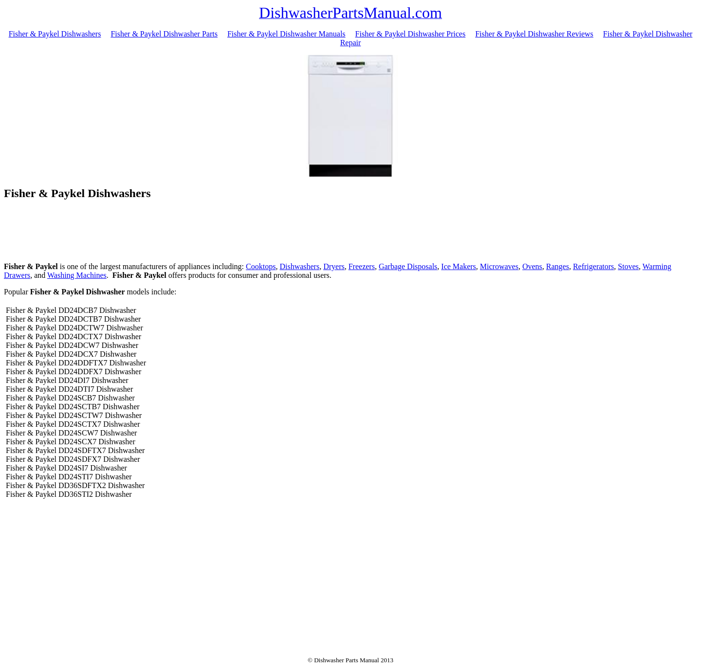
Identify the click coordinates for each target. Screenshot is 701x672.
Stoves (628, 266)
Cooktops (261, 266)
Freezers (362, 266)
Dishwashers (299, 266)
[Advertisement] (350, 232)
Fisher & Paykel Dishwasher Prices (410, 34)
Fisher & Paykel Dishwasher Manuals (286, 34)
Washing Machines (77, 275)
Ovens (532, 266)
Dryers (334, 266)
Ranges (557, 266)
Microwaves (499, 266)
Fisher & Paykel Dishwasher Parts (164, 34)
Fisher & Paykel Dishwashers (55, 34)
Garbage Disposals (408, 266)
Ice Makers (458, 266)
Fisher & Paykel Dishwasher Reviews (534, 34)
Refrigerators (593, 266)
